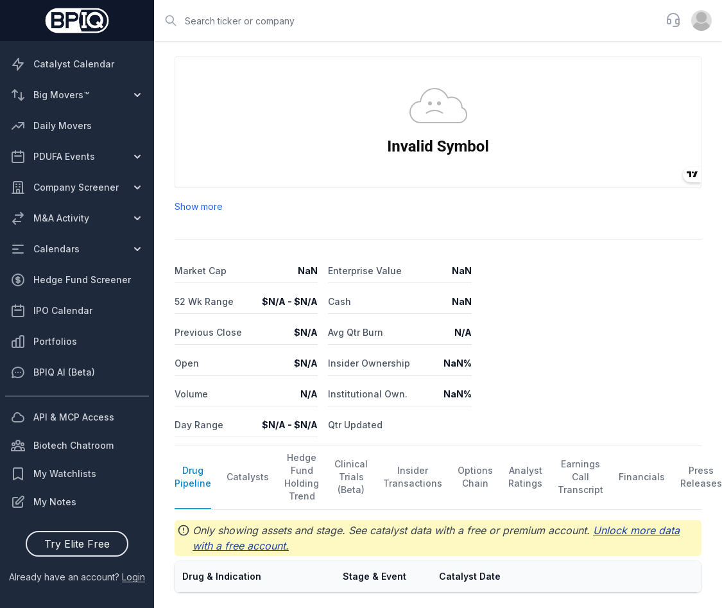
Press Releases (701, 477)
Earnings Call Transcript (580, 476)
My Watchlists (53, 474)
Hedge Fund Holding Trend (301, 476)
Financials (642, 476)
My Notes (43, 502)
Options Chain (475, 477)
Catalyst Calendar (62, 64)
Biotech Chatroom (62, 445)
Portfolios (43, 341)
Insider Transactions (412, 477)
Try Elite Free (77, 543)
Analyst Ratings (525, 477)
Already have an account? (77, 576)
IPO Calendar (51, 310)
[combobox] (406, 20)
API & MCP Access (62, 417)
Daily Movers (51, 126)
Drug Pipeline (193, 477)
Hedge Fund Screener (70, 280)
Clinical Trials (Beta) (351, 476)
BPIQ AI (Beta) (52, 372)
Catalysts (248, 476)
